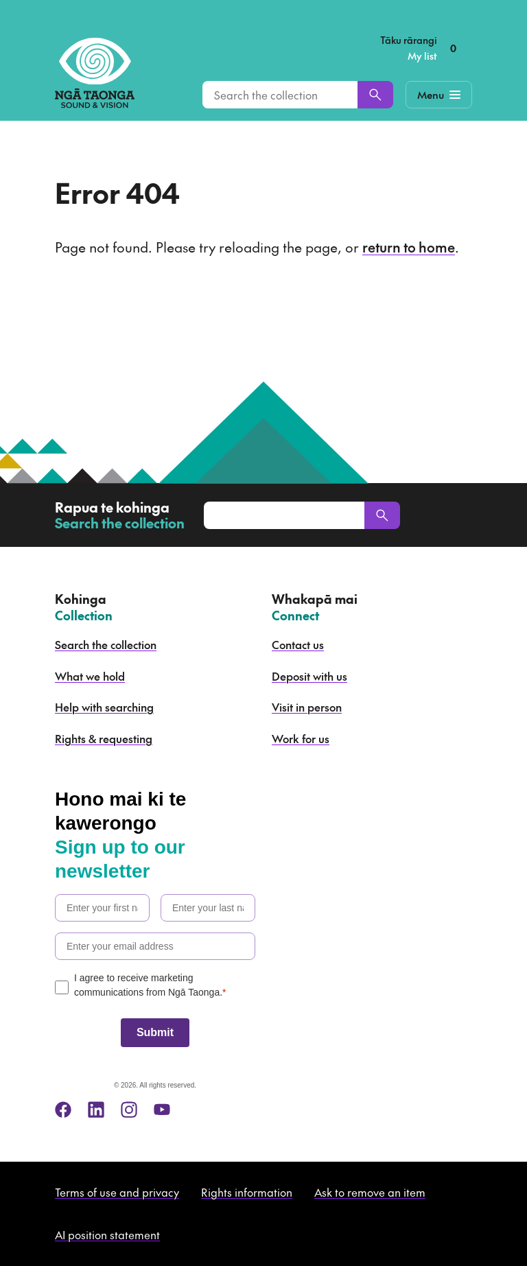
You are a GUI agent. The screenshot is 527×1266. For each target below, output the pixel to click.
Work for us (300, 738)
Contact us (298, 644)
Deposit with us (309, 675)
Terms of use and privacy (117, 1191)
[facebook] (63, 1109)
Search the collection (105, 644)
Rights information (246, 1191)
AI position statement (107, 1234)
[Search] (375, 94)
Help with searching (104, 706)
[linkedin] (96, 1109)
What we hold (90, 675)
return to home (408, 247)
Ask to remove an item (369, 1191)
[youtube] (162, 1109)
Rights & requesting (103, 738)
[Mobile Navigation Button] (439, 94)
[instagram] (129, 1109)
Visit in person (307, 706)
